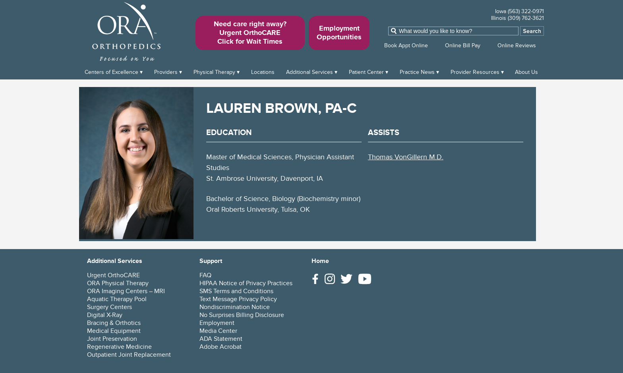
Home (320, 261)
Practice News (417, 72)
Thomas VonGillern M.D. (405, 157)
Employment (216, 323)
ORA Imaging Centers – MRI (126, 291)
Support (210, 261)
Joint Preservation (112, 339)
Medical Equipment (114, 331)
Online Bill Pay (462, 45)
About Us (526, 72)
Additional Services (309, 72)
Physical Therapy (214, 72)
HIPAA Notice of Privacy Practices (245, 283)
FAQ (205, 275)
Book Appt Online (406, 45)
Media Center (218, 331)
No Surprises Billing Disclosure (241, 315)
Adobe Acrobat (220, 347)
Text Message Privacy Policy (238, 299)
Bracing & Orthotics (114, 323)
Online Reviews (516, 45)
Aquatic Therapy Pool (117, 299)
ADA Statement (220, 339)
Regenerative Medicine (119, 347)
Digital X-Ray (104, 315)
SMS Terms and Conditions (236, 291)
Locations (263, 72)
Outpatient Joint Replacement (129, 355)
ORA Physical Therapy (118, 283)
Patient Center (366, 72)
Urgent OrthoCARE (113, 275)
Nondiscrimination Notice (234, 307)
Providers (166, 72)
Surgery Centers (109, 307)
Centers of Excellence (111, 72)
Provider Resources (475, 72)
